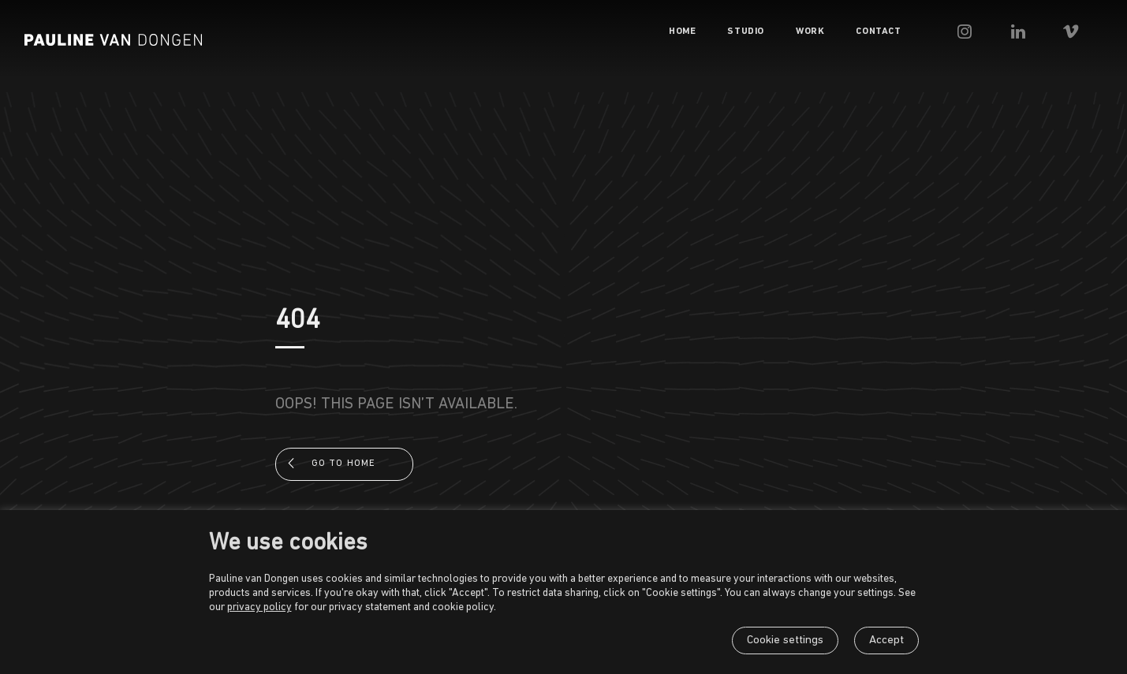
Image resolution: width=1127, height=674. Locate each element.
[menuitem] (730, 31)
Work (858, 31)
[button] (1016, 31)
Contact (926, 31)
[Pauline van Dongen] (113, 40)
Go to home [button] (344, 463)
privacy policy (259, 607)
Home (730, 31)
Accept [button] (886, 640)
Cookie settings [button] (785, 640)
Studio (793, 31)
